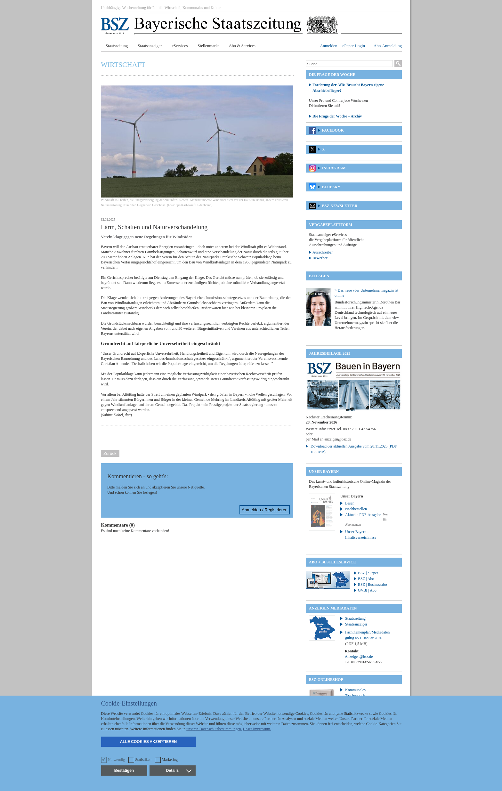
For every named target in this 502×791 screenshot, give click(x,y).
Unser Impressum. (257, 729)
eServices (180, 45)
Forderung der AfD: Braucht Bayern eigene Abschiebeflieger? (348, 88)
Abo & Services (242, 45)
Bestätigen (124, 770)
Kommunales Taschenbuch (355, 693)
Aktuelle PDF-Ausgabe (363, 515)
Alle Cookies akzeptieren (148, 741)
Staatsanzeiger (150, 45)
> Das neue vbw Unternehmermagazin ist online (366, 293)
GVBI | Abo (367, 590)
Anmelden (328, 45)
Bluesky (331, 187)
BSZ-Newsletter (340, 206)
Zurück (110, 453)
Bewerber (320, 258)
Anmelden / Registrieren (264, 509)
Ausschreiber (322, 252)
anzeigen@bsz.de (337, 439)
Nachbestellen (356, 509)
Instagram (334, 168)
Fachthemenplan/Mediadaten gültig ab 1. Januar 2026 (367, 638)
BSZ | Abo (366, 579)
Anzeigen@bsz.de (359, 656)
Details (178, 770)
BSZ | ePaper (368, 573)
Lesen (349, 503)
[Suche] (349, 64)
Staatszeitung (117, 45)
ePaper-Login (353, 45)
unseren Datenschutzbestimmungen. (214, 729)
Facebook (333, 130)
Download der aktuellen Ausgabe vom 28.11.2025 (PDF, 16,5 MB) (354, 449)
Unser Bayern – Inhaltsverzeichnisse (360, 534)
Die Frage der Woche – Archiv (337, 116)
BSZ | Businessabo (372, 584)
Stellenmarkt (208, 45)
